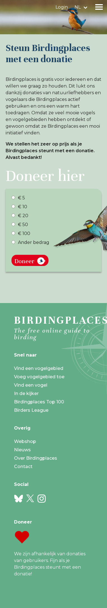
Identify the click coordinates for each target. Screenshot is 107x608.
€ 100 (20, 233)
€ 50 (19, 224)
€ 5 (18, 197)
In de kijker (26, 393)
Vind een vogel (30, 385)
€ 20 (19, 215)
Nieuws (22, 449)
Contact (23, 466)
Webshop (25, 441)
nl (78, 7)
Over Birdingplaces (35, 458)
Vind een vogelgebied (38, 368)
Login (61, 7)
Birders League (31, 410)
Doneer (24, 261)
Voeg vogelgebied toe (39, 376)
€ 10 (19, 206)
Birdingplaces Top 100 (39, 401)
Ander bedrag (30, 242)
